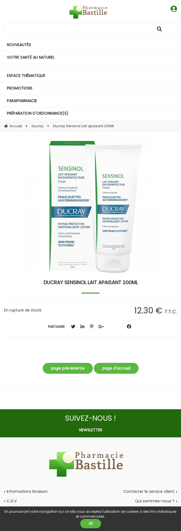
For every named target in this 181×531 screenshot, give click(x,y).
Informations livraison (27, 491)
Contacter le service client (148, 491)
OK (90, 523)
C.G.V (12, 501)
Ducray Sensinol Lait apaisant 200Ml (91, 282)
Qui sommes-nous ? (154, 501)
